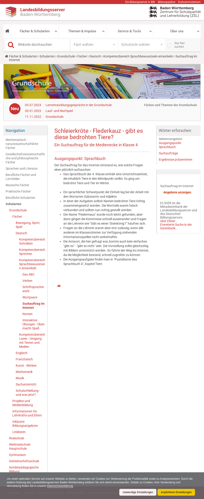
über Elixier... (169, 221)
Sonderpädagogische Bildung (24, 469)
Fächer (82, 56)
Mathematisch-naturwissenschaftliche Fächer (22, 144)
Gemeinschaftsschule (24, 461)
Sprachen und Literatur (22, 168)
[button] (7, 31)
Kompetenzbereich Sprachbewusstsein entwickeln (138, 56)
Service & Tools (129, 31)
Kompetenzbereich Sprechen (32, 252)
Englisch (21, 353)
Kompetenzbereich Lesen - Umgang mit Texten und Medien (32, 340)
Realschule (16, 438)
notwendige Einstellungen (137, 492)
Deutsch (95, 56)
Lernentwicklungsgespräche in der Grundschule (79, 105)
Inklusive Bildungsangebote (25, 423)
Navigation (15, 130)
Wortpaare (29, 297)
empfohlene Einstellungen (176, 492)
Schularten (47, 56)
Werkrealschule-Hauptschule (20, 446)
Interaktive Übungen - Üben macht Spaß (33, 324)
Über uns (177, 31)
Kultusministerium (189, 2)
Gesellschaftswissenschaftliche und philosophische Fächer (25, 158)
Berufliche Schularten (20, 197)
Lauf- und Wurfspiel (59, 111)
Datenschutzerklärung (60, 486)
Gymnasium (17, 455)
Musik (20, 378)
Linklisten (19, 432)
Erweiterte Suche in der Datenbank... (176, 226)
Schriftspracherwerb (33, 289)
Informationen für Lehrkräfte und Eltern (27, 413)
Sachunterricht (26, 384)
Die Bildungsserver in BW (140, 2)
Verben (27, 280)
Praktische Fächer (18, 191)
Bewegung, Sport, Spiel (28, 225)
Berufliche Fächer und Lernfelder (21, 177)
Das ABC (28, 274)
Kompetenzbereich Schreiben (32, 241)
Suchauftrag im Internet (33, 305)
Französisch (24, 359)
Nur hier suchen (179, 44)
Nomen (27, 314)
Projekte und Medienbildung (22, 403)
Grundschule (66, 56)
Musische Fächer (17, 185)
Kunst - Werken (26, 365)
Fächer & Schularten (35, 31)
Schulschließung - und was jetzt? (28, 392)
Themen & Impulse (82, 31)
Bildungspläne (166, 2)
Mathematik (24, 372)
